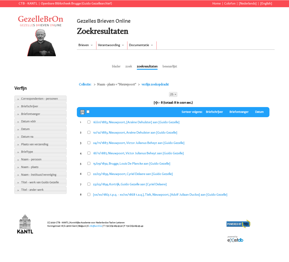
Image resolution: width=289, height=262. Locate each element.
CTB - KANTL (28, 3)
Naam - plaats (29, 167)
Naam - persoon (31, 159)
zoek (128, 66)
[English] (266, 3)
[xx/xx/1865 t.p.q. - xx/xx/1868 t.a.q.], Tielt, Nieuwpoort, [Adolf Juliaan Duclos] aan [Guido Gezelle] (160, 194)
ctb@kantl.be (95, 226)
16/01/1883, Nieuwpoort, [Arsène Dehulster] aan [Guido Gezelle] (136, 122)
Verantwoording (109, 45)
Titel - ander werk (32, 189)
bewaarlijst (169, 66)
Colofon (230, 3)
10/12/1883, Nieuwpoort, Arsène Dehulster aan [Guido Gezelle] (135, 132)
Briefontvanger (30, 114)
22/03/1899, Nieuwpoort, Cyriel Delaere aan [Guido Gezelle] (133, 174)
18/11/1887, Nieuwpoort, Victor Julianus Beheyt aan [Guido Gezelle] (138, 153)
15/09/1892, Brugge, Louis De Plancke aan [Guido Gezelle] (131, 163)
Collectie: (85, 84)
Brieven (83, 45)
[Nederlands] (248, 3)
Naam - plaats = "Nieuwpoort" (116, 84)
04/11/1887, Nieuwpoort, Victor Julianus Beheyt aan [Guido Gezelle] (139, 143)
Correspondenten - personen (39, 98)
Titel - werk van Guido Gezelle (40, 182)
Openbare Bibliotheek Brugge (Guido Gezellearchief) (76, 3)
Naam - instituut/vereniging (38, 174)
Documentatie (139, 45)
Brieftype (27, 151)
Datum (25, 129)
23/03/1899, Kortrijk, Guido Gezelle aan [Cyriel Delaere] (130, 184)
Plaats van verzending (34, 144)
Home (216, 3)
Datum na (27, 136)
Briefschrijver (29, 106)
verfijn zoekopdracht (155, 84)
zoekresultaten (147, 66)
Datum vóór (28, 121)
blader (116, 66)
